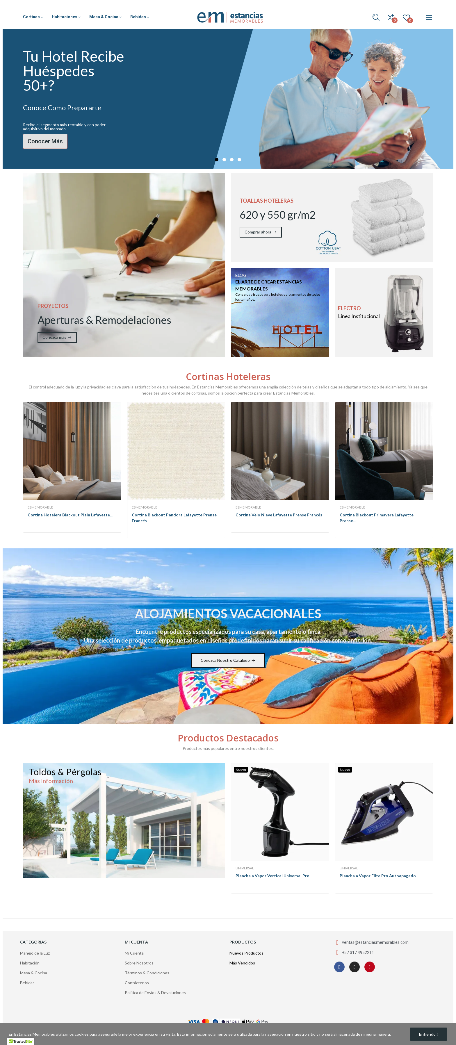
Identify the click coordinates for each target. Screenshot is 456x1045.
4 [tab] (239, 159)
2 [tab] (224, 159)
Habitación (30, 962)
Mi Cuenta (134, 953)
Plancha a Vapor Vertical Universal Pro (272, 875)
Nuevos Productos (246, 953)
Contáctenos (137, 982)
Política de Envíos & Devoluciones (155, 992)
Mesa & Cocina (33, 972)
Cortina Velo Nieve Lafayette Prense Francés (279, 514)
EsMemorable (40, 507)
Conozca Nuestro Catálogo (225, 660)
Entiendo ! (428, 1034)
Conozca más (54, 337)
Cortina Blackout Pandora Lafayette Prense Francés (174, 517)
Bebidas (27, 982)
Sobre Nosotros (139, 962)
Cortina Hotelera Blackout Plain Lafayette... (70, 514)
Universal (245, 868)
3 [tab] (232, 159)
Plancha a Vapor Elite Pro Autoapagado (378, 875)
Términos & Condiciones (147, 972)
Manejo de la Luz (35, 953)
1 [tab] (216, 159)
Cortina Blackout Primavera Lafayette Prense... (377, 517)
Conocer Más (45, 141)
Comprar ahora (258, 231)
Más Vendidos (242, 962)
